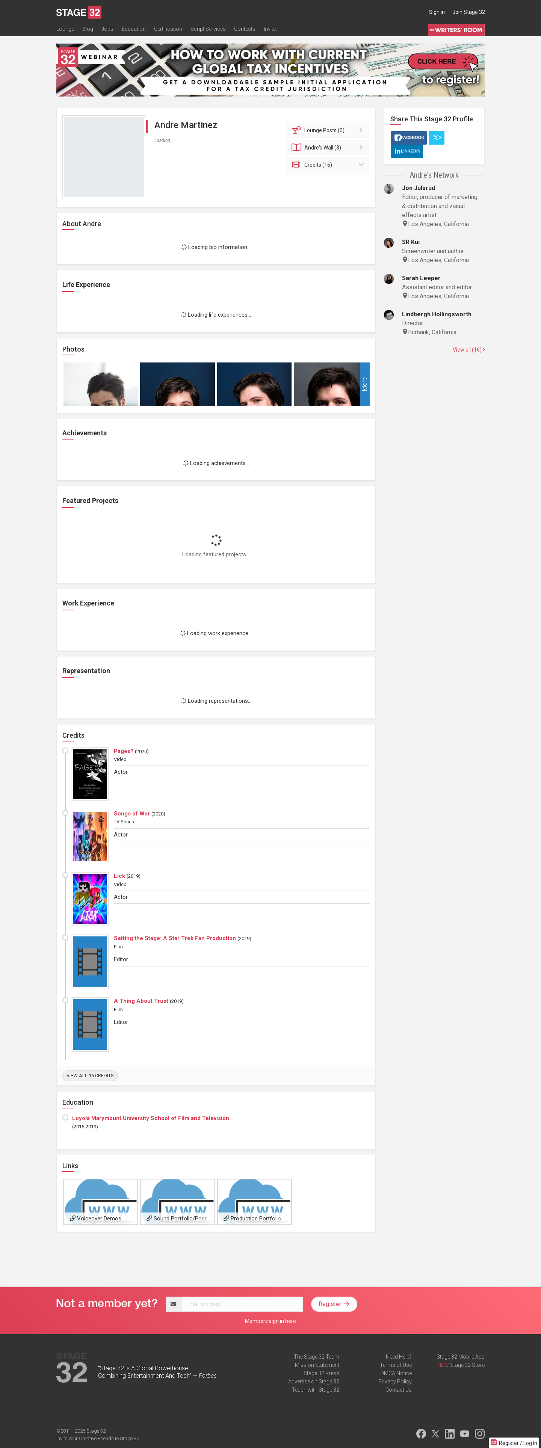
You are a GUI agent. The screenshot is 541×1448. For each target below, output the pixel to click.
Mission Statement (317, 1365)
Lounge (65, 29)
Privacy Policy (395, 1382)
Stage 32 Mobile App (461, 1357)
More (364, 384)
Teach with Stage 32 (315, 1390)
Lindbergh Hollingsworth (436, 314)
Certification (168, 29)
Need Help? (399, 1357)
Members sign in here (270, 1321)
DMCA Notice (396, 1373)
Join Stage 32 (468, 12)
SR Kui (411, 242)
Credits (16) (329, 164)
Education (134, 29)
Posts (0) (329, 130)
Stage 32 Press (321, 1373)
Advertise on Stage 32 (313, 1382)
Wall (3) (329, 147)
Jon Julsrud (418, 188)
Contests (244, 29)
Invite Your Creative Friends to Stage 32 (97, 1438)
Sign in (437, 12)
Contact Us (398, 1390)
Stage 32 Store (467, 1365)
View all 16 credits (90, 1075)
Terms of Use (396, 1365)
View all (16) (469, 350)
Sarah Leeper (421, 278)
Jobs (107, 29)
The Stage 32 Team (316, 1357)
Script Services (208, 29)
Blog (87, 29)
